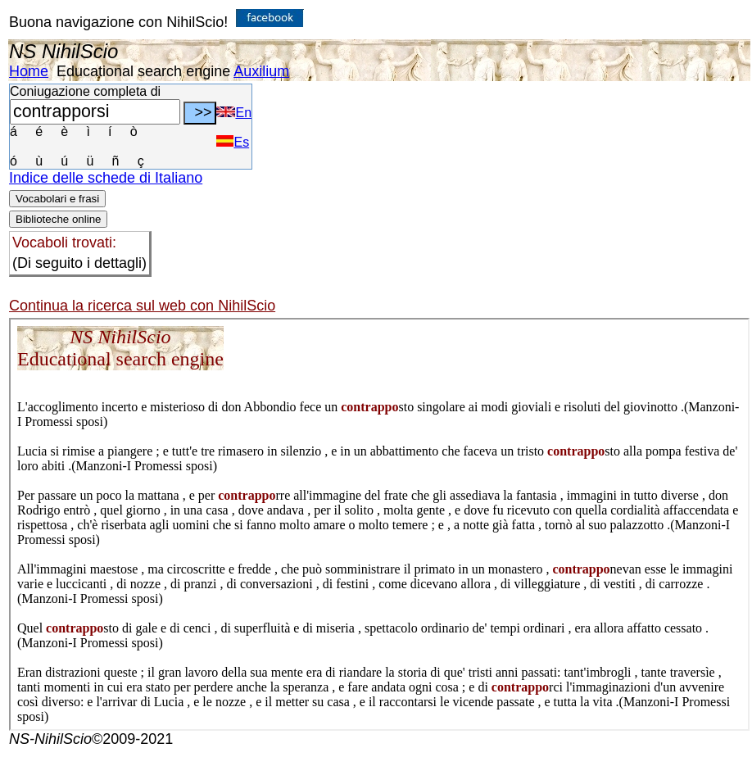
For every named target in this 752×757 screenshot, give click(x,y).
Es (232, 142)
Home (28, 71)
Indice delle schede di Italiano (105, 178)
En (233, 113)
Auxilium (261, 71)
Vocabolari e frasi (57, 199)
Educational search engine (143, 71)
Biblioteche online (58, 219)
